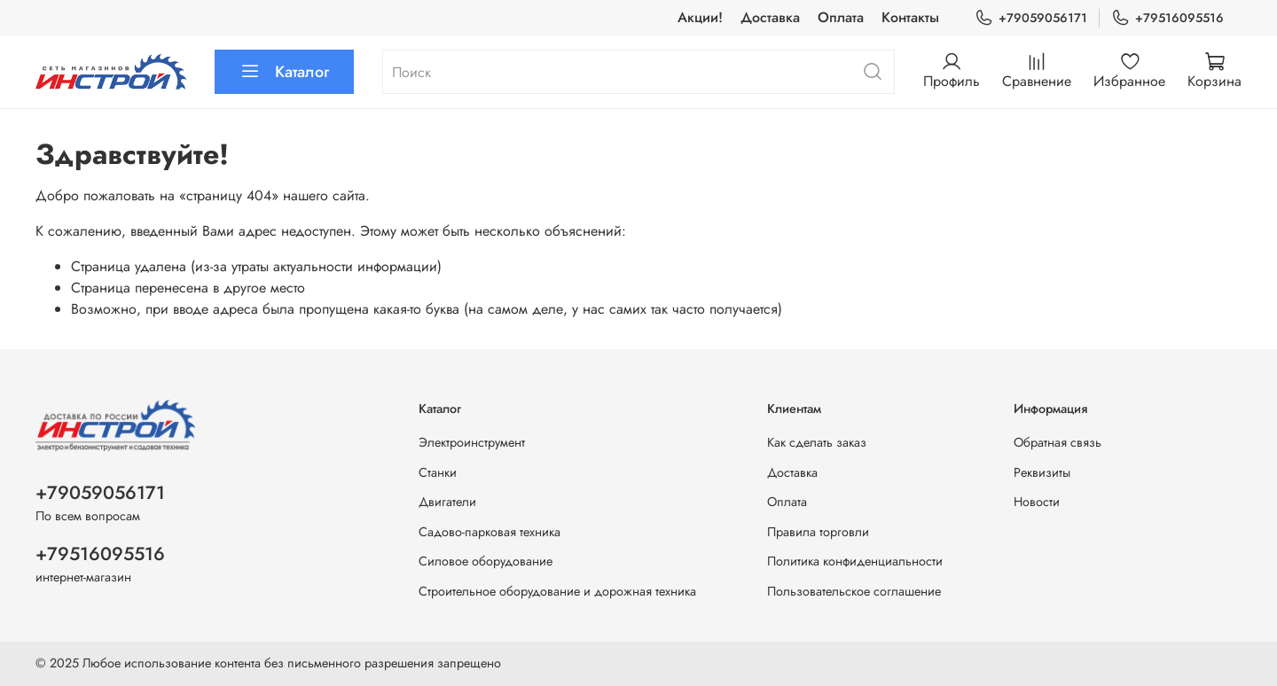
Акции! (700, 17)
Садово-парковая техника (489, 532)
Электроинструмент (472, 442)
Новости (1037, 502)
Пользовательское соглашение (854, 591)
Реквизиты (1042, 472)
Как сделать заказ (816, 442)
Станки (438, 472)
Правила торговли (818, 532)
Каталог (284, 71)
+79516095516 (1167, 18)
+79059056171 (1031, 18)
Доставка (770, 17)
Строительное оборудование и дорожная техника (557, 591)
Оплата (841, 17)
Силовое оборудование (485, 561)
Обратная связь (1057, 442)
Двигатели (447, 502)
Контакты (910, 17)
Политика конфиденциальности (855, 561)
